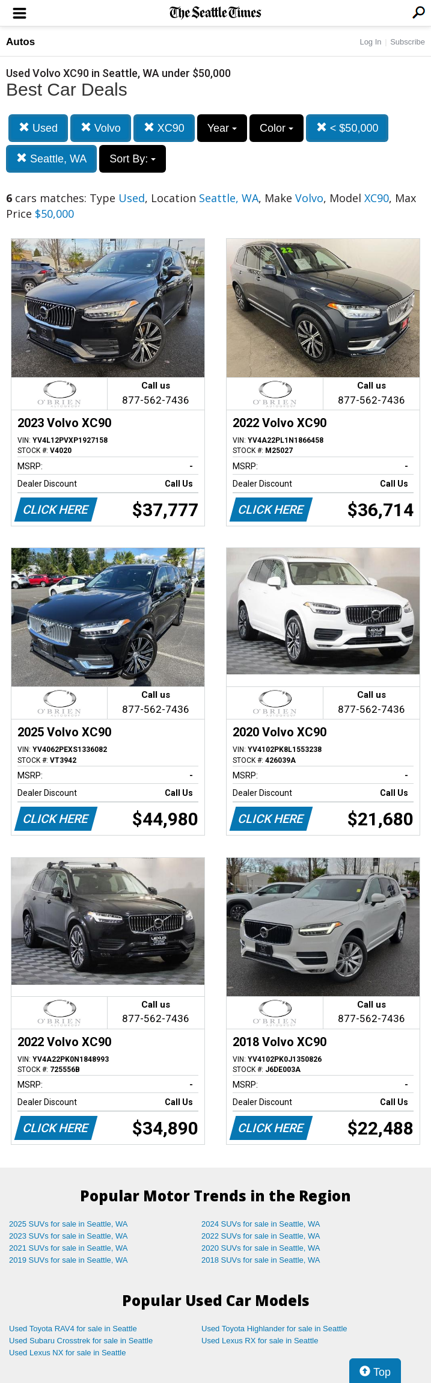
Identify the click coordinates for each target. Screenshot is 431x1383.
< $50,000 (347, 128)
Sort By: (132, 159)
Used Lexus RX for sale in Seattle (259, 1340)
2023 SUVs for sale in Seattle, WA (68, 1235)
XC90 (164, 128)
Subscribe (407, 41)
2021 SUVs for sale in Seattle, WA (68, 1247)
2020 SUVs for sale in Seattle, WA (260, 1247)
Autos (20, 42)
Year (222, 128)
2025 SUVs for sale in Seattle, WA (68, 1223)
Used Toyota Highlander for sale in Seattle (274, 1328)
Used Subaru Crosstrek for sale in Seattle (81, 1340)
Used (38, 128)
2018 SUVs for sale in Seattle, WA (260, 1259)
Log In (370, 41)
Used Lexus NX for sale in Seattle (67, 1352)
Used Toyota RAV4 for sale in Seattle (73, 1328)
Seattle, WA (51, 158)
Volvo (101, 128)
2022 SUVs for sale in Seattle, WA (260, 1235)
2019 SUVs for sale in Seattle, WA (68, 1259)
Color (276, 128)
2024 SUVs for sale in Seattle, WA (260, 1223)
